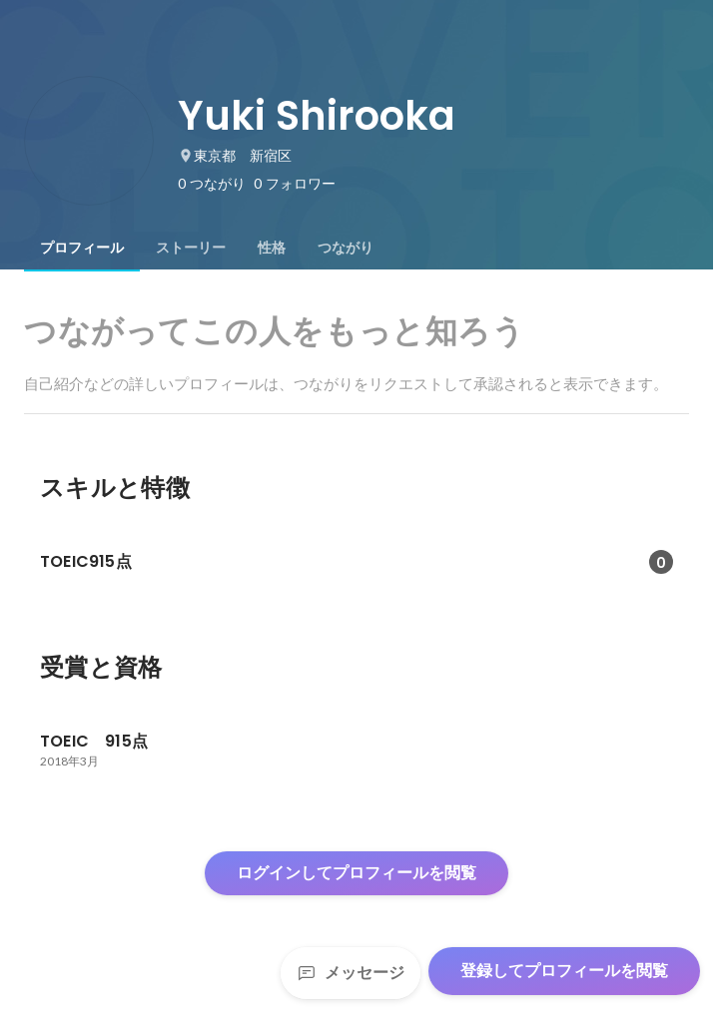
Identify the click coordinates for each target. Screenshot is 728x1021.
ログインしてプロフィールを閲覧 (356, 872)
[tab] (82, 247)
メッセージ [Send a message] (350, 972)
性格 (272, 247)
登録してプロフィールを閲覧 (564, 970)
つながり (345, 247)
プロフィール (82, 247)
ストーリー (191, 247)
